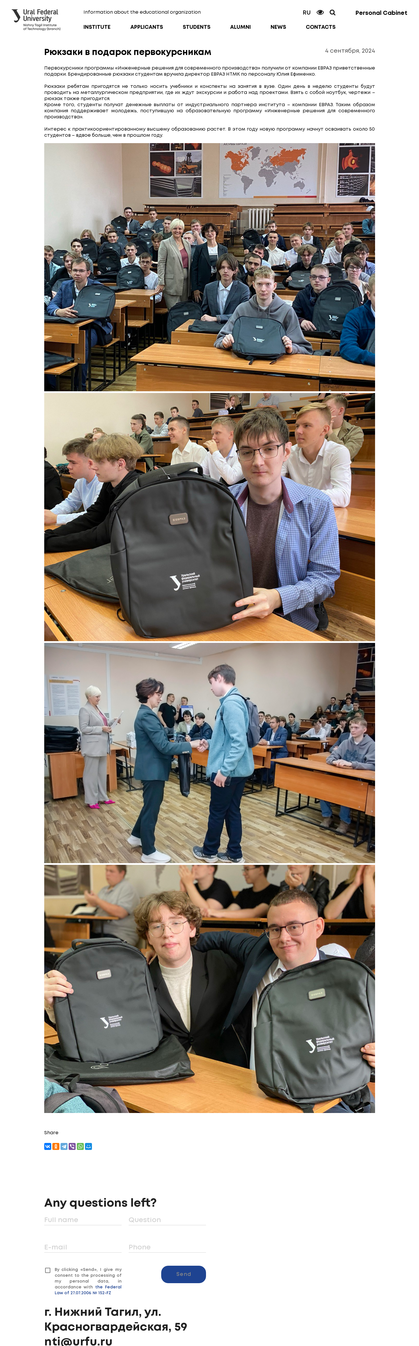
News (278, 27)
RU (307, 13)
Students (196, 27)
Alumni (240, 27)
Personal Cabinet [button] (381, 13)
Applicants (146, 27)
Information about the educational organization (142, 12)
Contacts (320, 27)
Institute (97, 27)
